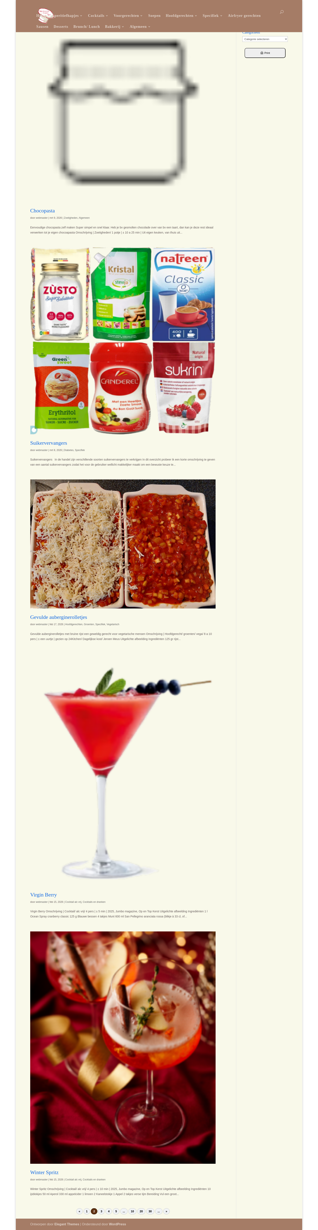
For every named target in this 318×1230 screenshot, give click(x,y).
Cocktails (96, 16)
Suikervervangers (48, 443)
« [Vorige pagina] (79, 1211)
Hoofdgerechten (179, 16)
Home (41, 16)
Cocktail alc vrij (73, 902)
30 (150, 1211)
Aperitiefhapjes (65, 16)
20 (141, 1211)
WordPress (117, 1224)
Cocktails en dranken (94, 902)
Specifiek (211, 16)
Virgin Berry (43, 895)
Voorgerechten (126, 16)
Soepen (154, 16)
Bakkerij (112, 27)
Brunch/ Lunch (86, 27)
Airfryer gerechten (244, 16)
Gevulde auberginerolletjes (58, 617)
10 (132, 1211)
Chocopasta (42, 211)
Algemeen (138, 27)
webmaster (42, 217)
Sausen (42, 27)
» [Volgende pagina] (166, 1211)
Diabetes (68, 450)
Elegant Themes (66, 1224)
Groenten (89, 624)
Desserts (61, 27)
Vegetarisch (113, 624)
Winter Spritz (44, 1172)
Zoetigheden (70, 217)
